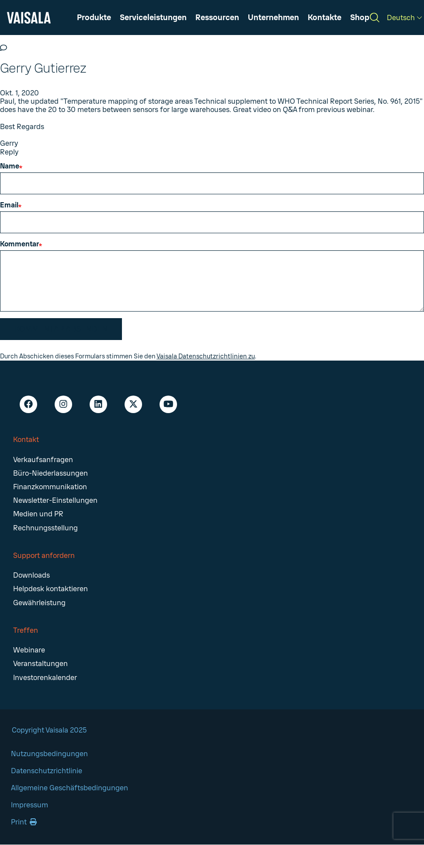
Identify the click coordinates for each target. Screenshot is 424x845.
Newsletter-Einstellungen (55, 500)
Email (9, 205)
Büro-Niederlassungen (50, 473)
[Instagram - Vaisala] (63, 404)
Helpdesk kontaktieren (50, 588)
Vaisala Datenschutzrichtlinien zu (205, 356)
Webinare (29, 650)
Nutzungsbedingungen (49, 753)
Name (9, 166)
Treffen (25, 630)
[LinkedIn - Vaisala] (98, 404)
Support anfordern (44, 555)
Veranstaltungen (40, 663)
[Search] (374, 17)
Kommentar (19, 244)
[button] (217, 17)
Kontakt (26, 439)
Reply (9, 152)
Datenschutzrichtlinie (46, 770)
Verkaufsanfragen (43, 459)
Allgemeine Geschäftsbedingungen (69, 787)
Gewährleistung (39, 602)
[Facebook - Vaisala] (28, 404)
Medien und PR (38, 514)
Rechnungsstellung (45, 528)
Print (24, 822)
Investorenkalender (45, 677)
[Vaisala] (29, 18)
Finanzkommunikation (50, 486)
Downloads (31, 575)
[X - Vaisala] (133, 404)
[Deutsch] (404, 17)
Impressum (29, 805)
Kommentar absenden (61, 329)
